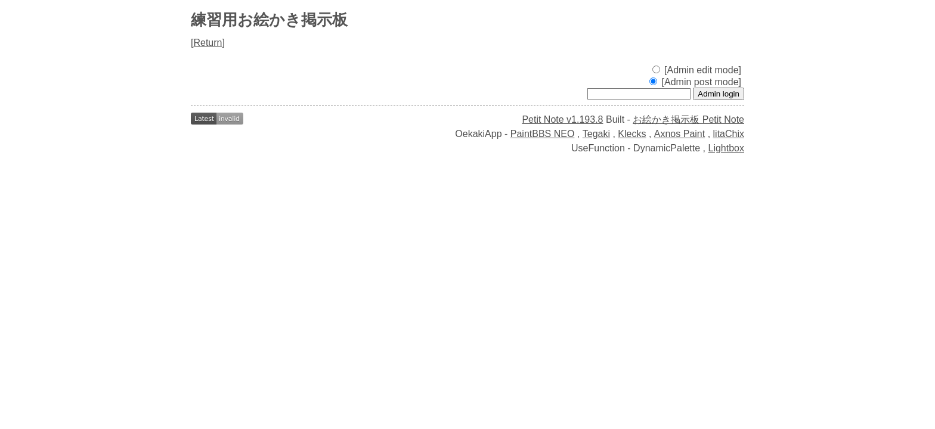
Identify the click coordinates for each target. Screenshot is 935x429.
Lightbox (726, 148)
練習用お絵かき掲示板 (269, 20)
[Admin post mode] (695, 82)
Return (207, 43)
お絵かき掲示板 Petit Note (688, 119)
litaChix (728, 134)
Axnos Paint (679, 134)
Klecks (632, 134)
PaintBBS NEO (542, 134)
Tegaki (596, 134)
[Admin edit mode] (696, 70)
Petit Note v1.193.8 (562, 119)
